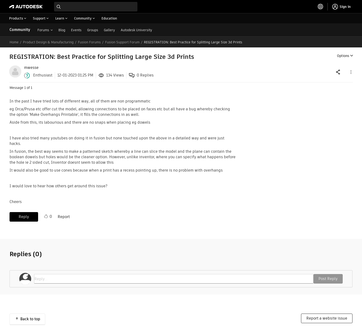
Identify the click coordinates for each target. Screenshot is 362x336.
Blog (61, 30)
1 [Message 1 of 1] (25, 87)
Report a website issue (326, 318)
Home (14, 42)
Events (76, 30)
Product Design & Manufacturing (48, 42)
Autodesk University (136, 30)
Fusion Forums (89, 42)
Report (64, 216)
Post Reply (328, 278)
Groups (92, 30)
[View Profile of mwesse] (31, 68)
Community (20, 29)
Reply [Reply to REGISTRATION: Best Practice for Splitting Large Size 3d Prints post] (24, 216)
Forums (43, 30)
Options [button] (343, 55)
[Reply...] (173, 279)
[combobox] (95, 6)
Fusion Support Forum (122, 42)
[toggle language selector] (321, 7)
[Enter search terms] (95, 6)
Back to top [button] (30, 319)
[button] (350, 71)
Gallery (109, 30)
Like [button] (46, 216)
